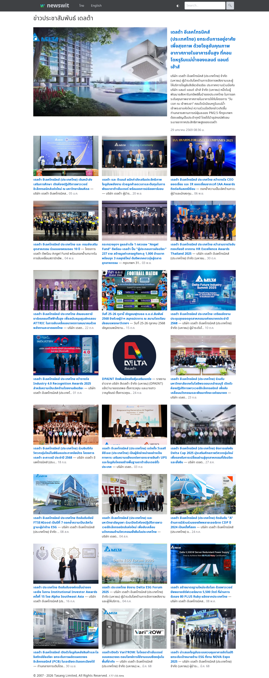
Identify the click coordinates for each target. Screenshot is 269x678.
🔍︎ (230, 5)
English (96, 5)
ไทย (81, 5)
